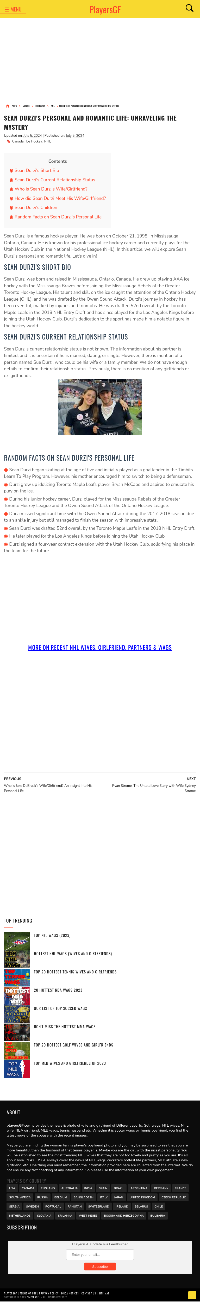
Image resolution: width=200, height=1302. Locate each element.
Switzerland (98, 1206)
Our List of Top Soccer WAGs (60, 1009)
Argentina (138, 1188)
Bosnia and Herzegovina (124, 1215)
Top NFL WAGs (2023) (52, 935)
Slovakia (44, 1215)
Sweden (32, 1206)
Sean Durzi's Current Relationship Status (55, 180)
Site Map (104, 1293)
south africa (20, 1197)
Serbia (14, 1206)
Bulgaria (157, 1215)
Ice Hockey (34, 141)
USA (12, 1188)
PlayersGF (105, 9)
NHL (47, 141)
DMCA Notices (70, 1293)
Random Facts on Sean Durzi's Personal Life (58, 217)
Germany (161, 1188)
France (180, 1188)
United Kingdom (142, 1197)
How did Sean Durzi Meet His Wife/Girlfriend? (60, 199)
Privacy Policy (49, 1293)
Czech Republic (173, 1197)
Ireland (122, 1206)
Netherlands (19, 1215)
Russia (42, 1197)
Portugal (53, 1206)
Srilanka (65, 1215)
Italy (104, 1197)
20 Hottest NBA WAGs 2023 (58, 990)
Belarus (141, 1206)
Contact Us (89, 1293)
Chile (158, 1206)
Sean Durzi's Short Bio (37, 171)
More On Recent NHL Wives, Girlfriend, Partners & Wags (99, 648)
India (88, 1188)
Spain (103, 1188)
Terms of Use (28, 1293)
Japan (118, 1197)
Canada (18, 141)
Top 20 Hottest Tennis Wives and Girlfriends (75, 972)
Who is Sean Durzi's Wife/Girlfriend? (51, 190)
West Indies (88, 1215)
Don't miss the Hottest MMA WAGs (65, 1027)
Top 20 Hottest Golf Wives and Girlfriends (73, 1045)
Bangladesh (84, 1197)
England (48, 1188)
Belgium (60, 1197)
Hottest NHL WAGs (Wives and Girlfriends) (73, 954)
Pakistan (75, 1206)
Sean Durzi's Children (36, 208)
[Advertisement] (100, 61)
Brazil (119, 1188)
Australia (69, 1188)
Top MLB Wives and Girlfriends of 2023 (70, 1063)
